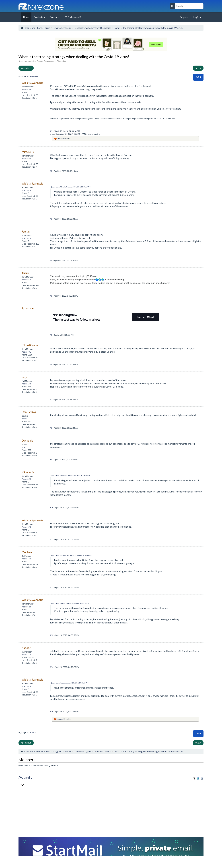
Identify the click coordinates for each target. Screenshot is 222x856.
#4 (51, 260)
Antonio (60, 138)
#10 (52, 507)
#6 (51, 335)
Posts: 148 (26, 384)
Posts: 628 (26, 89)
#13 (52, 635)
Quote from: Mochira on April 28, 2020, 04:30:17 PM (70, 603)
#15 (52, 712)
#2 (51, 171)
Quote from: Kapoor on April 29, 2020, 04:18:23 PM (69, 683)
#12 (52, 587)
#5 (51, 296)
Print (198, 77)
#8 (51, 428)
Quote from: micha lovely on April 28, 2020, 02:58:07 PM (71, 555)
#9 (51, 459)
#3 (51, 219)
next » (198, 68)
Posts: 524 (26, 158)
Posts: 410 (26, 654)
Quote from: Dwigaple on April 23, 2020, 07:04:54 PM (70, 475)
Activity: (25, 777)
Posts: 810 (26, 280)
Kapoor (60, 719)
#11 (52, 539)
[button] (198, 77)
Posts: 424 (26, 238)
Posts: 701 (26, 352)
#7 (51, 399)
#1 (51, 131)
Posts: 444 (26, 559)
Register (184, 17)
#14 (52, 667)
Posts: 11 (25, 419)
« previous (26, 68)
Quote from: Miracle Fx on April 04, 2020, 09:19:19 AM (70, 187)
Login (197, 17)
